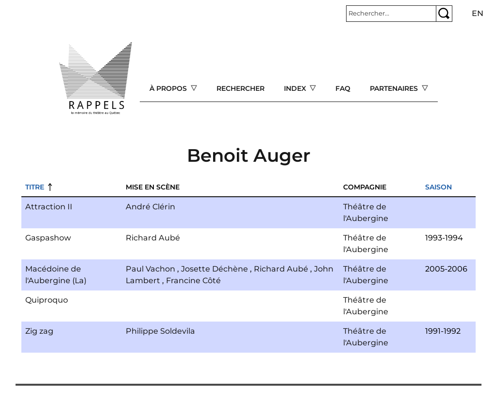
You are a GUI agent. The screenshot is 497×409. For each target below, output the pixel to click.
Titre (34, 187)
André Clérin (150, 206)
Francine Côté (193, 280)
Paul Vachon (150, 268)
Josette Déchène (214, 268)
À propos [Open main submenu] (169, 88)
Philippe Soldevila (160, 331)
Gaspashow (48, 237)
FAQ (342, 88)
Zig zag (39, 331)
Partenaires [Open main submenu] (395, 88)
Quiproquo (46, 300)
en (477, 13)
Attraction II (48, 206)
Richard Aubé (153, 237)
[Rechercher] (391, 13)
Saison (438, 187)
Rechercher (240, 88)
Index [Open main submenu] (296, 88)
